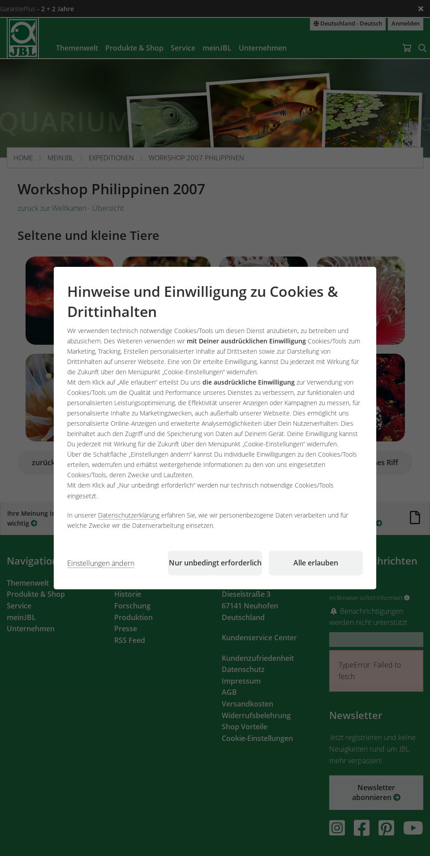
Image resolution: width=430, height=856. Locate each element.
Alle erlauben (315, 563)
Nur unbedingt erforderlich (215, 563)
